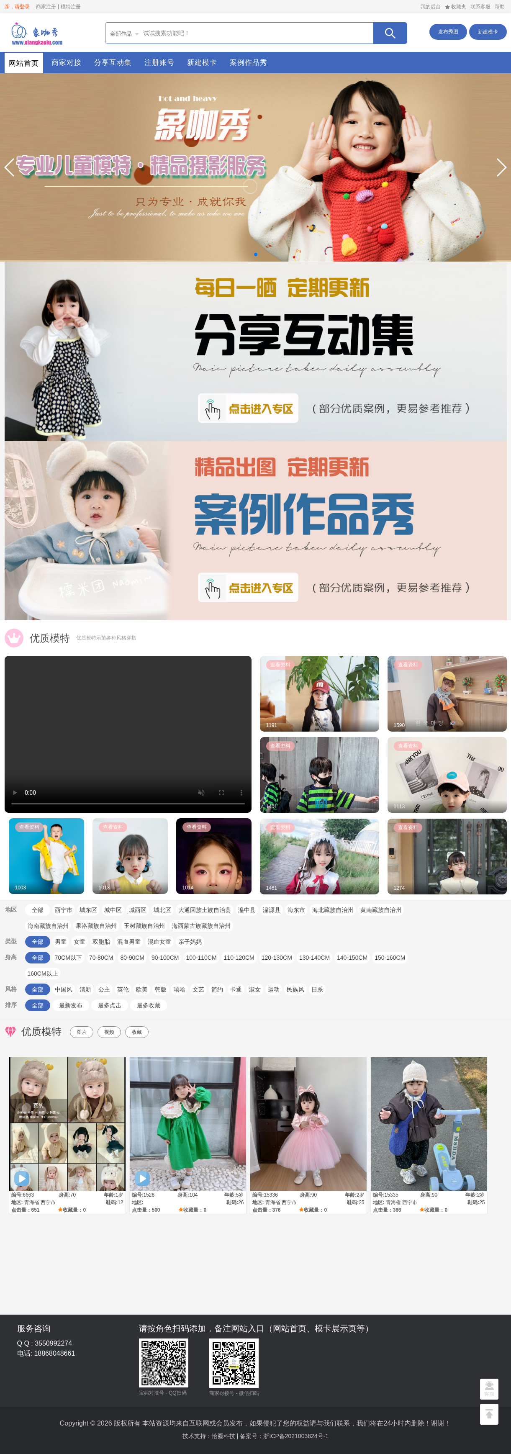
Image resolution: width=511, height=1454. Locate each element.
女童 (79, 941)
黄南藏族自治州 (380, 910)
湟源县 (271, 910)
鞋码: (112, 1202)
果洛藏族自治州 (96, 925)
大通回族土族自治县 (204, 910)
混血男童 (129, 941)
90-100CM (165, 957)
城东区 (88, 910)
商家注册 (46, 6)
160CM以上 (43, 973)
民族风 (295, 989)
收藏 (137, 1032)
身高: (64, 1195)
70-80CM (101, 957)
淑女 (255, 989)
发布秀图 (448, 32)
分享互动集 (113, 63)
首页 (36, 33)
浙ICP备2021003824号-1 (296, 1436)
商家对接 (66, 63)
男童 (61, 941)
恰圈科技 (223, 1436)
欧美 (142, 989)
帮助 (500, 6)
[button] (9, 167)
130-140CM (314, 957)
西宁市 (63, 910)
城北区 (162, 910)
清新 (85, 989)
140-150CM (352, 957)
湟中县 (247, 910)
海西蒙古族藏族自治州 (201, 925)
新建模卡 (488, 32)
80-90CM (132, 957)
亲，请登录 (17, 6)
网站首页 (24, 63)
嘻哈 (179, 989)
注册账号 (159, 63)
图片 (82, 1032)
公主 (104, 989)
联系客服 (480, 6)
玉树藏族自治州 (144, 925)
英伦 (123, 989)
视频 (109, 1032)
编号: (17, 1195)
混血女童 (159, 941)
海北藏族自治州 (332, 910)
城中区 (113, 910)
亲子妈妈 (190, 941)
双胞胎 (101, 941)
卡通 (236, 989)
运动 (274, 989)
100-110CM (201, 957)
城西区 (137, 910)
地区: (17, 1202)
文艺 (198, 989)
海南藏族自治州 (48, 925)
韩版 (161, 989)
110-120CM (239, 957)
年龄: (110, 1195)
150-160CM (390, 957)
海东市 (296, 910)
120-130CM (277, 957)
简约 (217, 989)
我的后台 (431, 6)
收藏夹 (455, 6)
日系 (317, 989)
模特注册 (71, 6)
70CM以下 (68, 957)
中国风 (63, 989)
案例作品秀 (248, 63)
